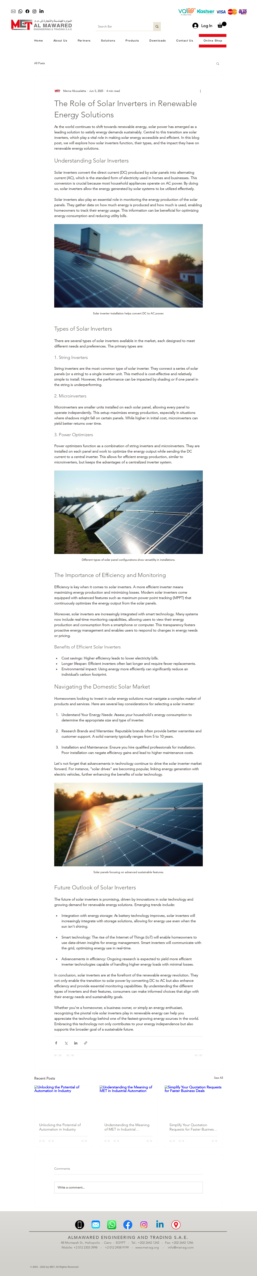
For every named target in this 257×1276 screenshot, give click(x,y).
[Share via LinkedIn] (76, 1043)
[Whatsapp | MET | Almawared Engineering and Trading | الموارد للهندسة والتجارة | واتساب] (111, 1224)
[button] (221, 25)
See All (218, 1078)
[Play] (102, 11)
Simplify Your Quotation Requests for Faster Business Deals (192, 1127)
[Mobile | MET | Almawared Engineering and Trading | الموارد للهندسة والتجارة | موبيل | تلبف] (79, 1224)
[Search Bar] (121, 26)
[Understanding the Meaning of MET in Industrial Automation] (129, 1101)
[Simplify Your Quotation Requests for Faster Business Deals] (194, 1101)
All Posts (39, 63)
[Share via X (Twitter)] (66, 1043)
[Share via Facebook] (56, 1043)
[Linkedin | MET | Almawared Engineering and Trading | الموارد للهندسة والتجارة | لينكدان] (159, 1224)
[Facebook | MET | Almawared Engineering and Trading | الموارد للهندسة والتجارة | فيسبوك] (127, 1224)
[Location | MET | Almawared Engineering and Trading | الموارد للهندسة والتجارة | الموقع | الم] (176, 1224)
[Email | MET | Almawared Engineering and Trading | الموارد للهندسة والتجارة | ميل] (95, 1224)
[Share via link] (86, 1043)
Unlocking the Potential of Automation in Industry (60, 1127)
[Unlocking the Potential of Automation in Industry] (63, 1101)
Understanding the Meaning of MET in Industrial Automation (126, 1127)
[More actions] (200, 90)
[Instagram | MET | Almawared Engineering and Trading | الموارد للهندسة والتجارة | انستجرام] (143, 1224)
